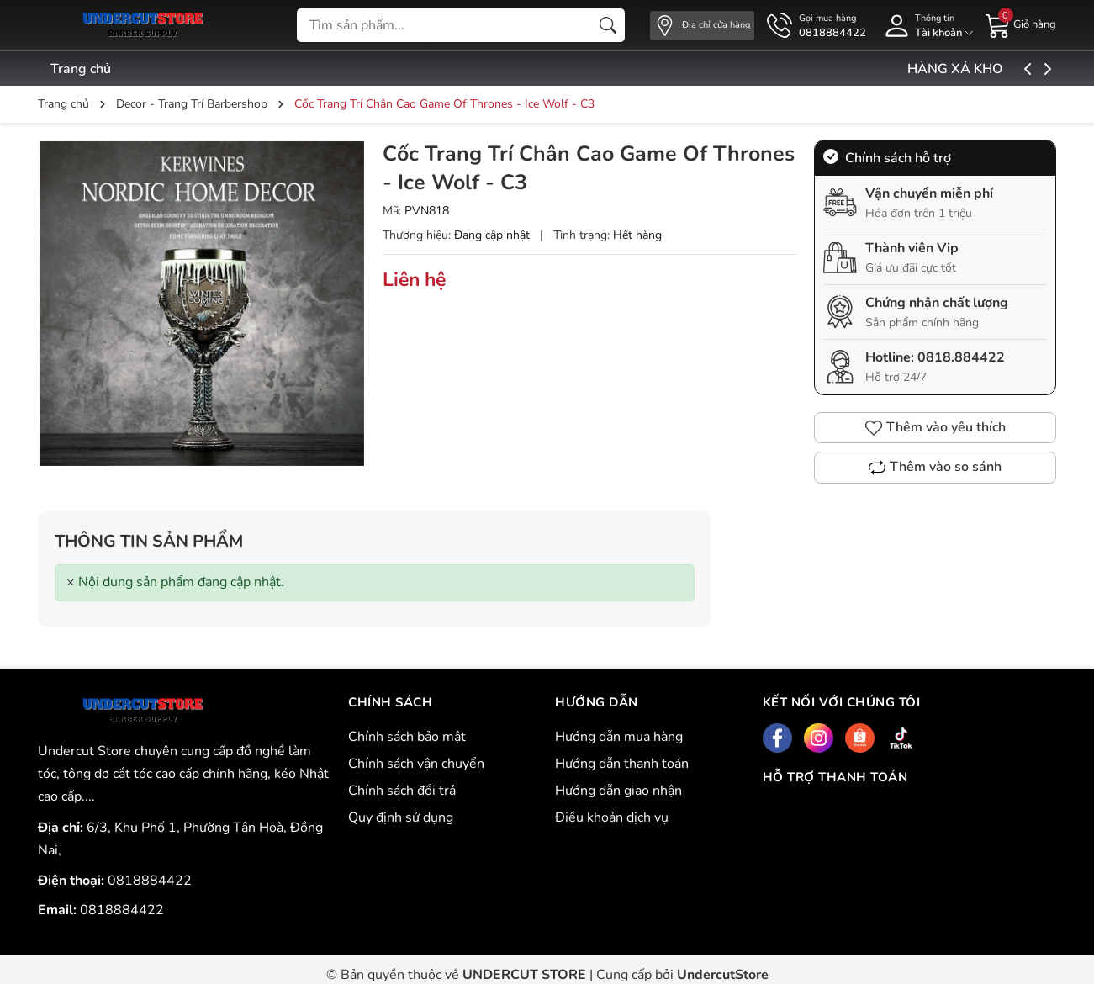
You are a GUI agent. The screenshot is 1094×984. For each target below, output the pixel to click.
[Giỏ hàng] (1021, 24)
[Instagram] (818, 738)
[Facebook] (777, 738)
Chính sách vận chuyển (416, 763)
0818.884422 (961, 357)
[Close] (70, 582)
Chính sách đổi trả (402, 790)
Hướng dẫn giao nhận (618, 790)
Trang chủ (80, 69)
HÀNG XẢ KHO (996, 69)
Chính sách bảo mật (407, 736)
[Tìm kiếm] (608, 25)
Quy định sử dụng (400, 817)
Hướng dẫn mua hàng (619, 736)
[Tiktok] (901, 738)
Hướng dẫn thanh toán (622, 763)
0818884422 (150, 880)
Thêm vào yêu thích (935, 427)
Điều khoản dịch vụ (612, 817)
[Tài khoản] (926, 25)
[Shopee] (860, 738)
